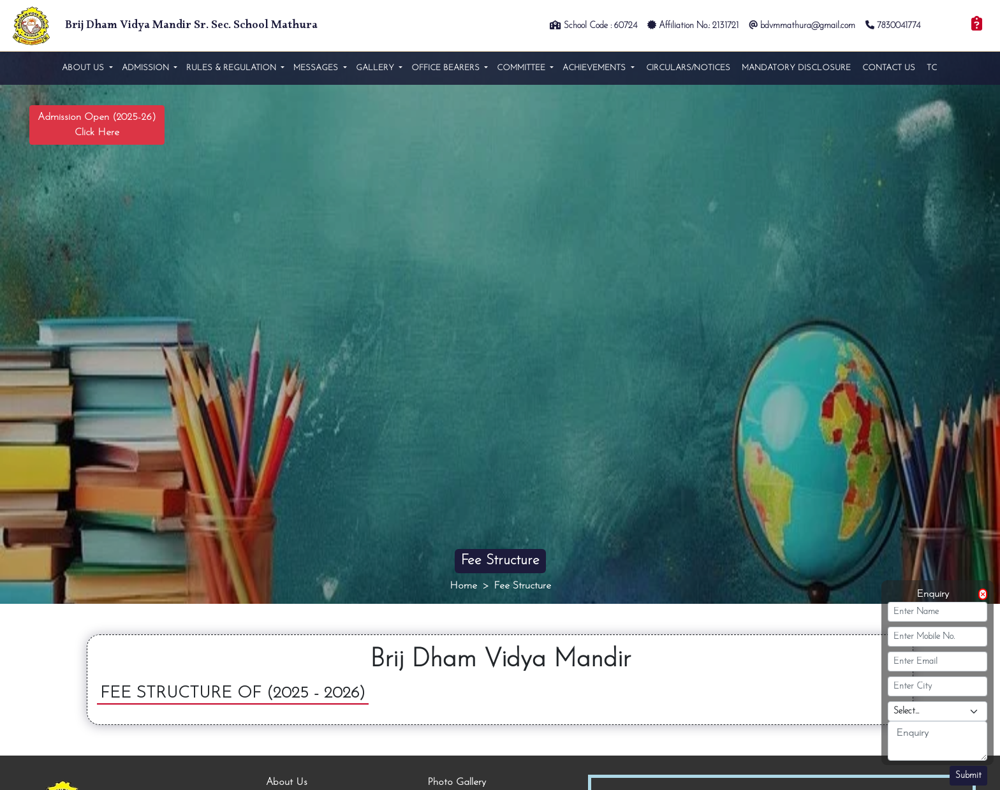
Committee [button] (522, 68)
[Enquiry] (976, 25)
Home (463, 586)
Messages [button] (317, 68)
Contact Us (888, 68)
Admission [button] (147, 68)
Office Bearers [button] (446, 68)
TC (932, 68)
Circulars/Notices (688, 68)
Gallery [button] (376, 68)
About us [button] (84, 68)
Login (946, 26)
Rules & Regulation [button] (232, 68)
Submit (968, 775)
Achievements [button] (595, 68)
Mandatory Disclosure (796, 68)
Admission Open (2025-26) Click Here (97, 125)
